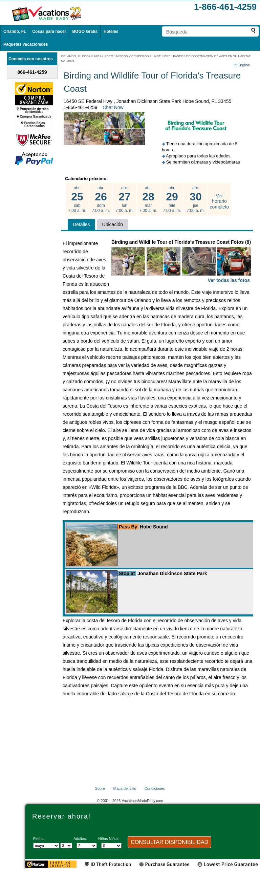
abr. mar (148, 199)
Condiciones (155, 788)
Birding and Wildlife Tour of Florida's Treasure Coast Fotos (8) (181, 261)
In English (242, 65)
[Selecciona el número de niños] (111, 845)
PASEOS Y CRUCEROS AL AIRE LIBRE (143, 56)
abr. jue (195, 199)
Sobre (100, 788)
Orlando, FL (14, 31)
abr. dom (100, 199)
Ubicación (112, 224)
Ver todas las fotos (229, 280)
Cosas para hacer (49, 31)
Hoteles (111, 31)
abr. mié (171, 199)
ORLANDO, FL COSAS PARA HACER (87, 56)
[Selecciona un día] (66, 845)
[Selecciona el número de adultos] (87, 845)
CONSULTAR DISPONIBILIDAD (169, 842)
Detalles (81, 224)
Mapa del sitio (124, 788)
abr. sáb (77, 199)
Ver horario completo (219, 201)
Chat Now (113, 107)
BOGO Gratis (85, 31)
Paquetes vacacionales (25, 44)
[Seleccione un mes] (46, 845)
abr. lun (124, 199)
